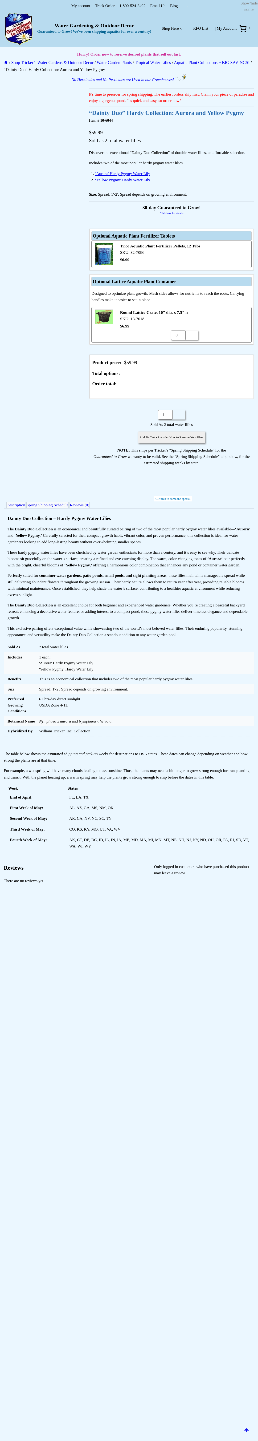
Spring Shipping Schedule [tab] (56, 506)
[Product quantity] (178, 335)
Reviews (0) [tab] (94, 506)
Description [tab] (19, 506)
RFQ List (200, 28)
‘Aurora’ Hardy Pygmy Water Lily (122, 173)
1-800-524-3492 (132, 6)
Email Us (157, 6)
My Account (227, 28)
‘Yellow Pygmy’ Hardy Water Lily (122, 180)
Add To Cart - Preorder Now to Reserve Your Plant (171, 437)
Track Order (105, 6)
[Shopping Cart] (245, 28)
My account (80, 6)
